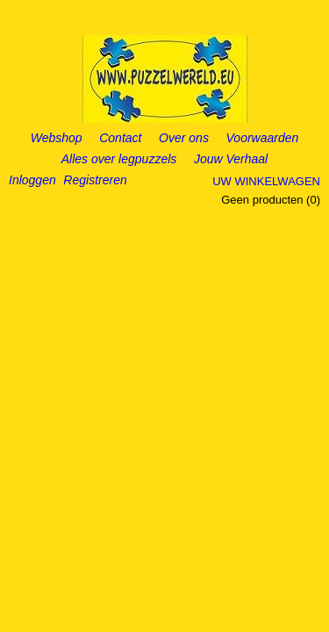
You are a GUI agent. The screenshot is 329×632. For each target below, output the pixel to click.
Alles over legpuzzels (119, 159)
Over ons (184, 138)
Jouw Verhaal (231, 159)
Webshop (56, 138)
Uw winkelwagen (266, 181)
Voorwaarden (262, 138)
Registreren (94, 180)
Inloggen (32, 180)
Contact (120, 138)
